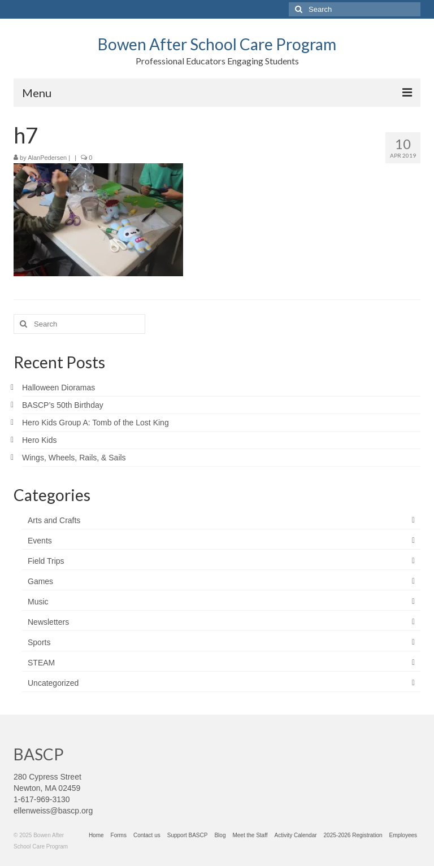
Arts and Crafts (54, 520)
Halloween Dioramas (58, 387)
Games (40, 581)
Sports (39, 642)
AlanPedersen (47, 157)
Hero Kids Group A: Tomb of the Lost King (95, 422)
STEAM (41, 662)
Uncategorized (53, 682)
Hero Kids (39, 440)
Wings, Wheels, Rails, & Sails (74, 457)
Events (40, 540)
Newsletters (48, 621)
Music (38, 601)
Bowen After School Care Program (217, 44)
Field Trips (46, 560)
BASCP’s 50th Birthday (62, 405)
